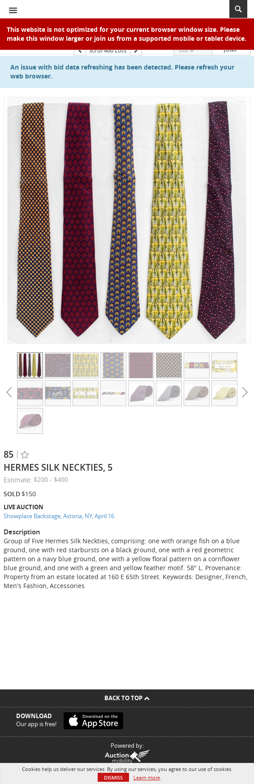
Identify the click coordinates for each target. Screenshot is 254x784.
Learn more (146, 777)
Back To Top (127, 698)
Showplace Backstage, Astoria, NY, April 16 (59, 516)
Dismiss (113, 777)
